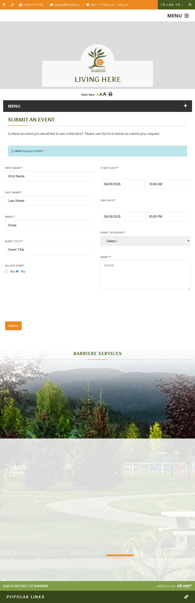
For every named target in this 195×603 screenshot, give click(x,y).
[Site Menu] (97, 106)
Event (106, 257)
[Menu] (178, 15)
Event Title (14, 241)
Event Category (113, 232)
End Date (108, 200)
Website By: (174, 586)
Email (10, 216)
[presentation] (35, 310)
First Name (13, 168)
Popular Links (25, 596)
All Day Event (14, 265)
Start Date (110, 168)
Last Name (13, 192)
